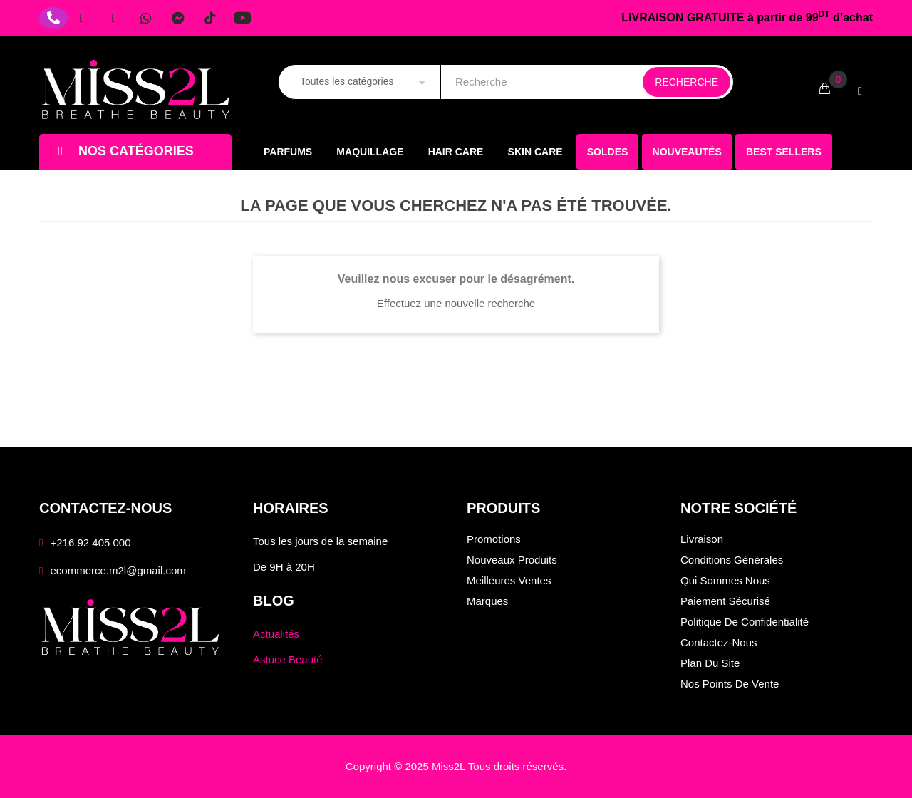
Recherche (686, 82)
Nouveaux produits (512, 560)
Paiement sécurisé (725, 601)
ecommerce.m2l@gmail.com (117, 570)
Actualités (276, 634)
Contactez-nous (718, 642)
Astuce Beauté (288, 659)
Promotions (494, 539)
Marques (487, 601)
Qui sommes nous (725, 580)
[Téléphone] (53, 17)
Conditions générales (731, 560)
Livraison (701, 539)
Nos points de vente (729, 684)
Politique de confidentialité (744, 622)
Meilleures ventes (509, 580)
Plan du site (710, 663)
